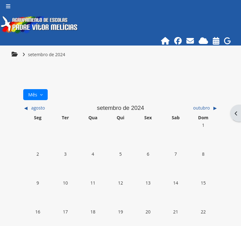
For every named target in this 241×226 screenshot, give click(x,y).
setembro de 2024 (46, 54)
